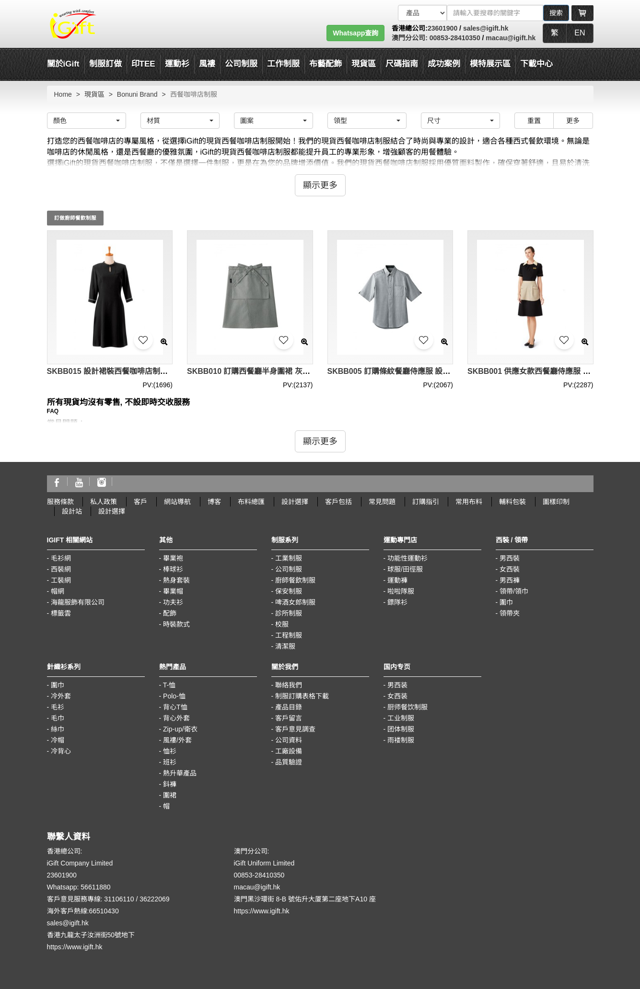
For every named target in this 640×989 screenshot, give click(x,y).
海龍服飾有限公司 (78, 602)
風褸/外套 (177, 740)
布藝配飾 (325, 63)
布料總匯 (251, 502)
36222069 (154, 899)
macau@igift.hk (510, 38)
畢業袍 (173, 558)
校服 (282, 624)
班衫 (169, 762)
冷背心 (61, 751)
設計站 (72, 511)
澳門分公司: (410, 38)
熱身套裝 (176, 580)
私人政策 (103, 502)
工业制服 (400, 718)
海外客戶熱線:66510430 (83, 911)
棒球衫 (173, 569)
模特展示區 (490, 63)
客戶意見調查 (295, 729)
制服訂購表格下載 (302, 696)
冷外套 (61, 696)
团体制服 (400, 729)
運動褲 (397, 580)
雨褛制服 (400, 740)
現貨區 (363, 63)
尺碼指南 (401, 63)
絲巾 (57, 729)
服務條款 (60, 502)
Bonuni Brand (137, 94)
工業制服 (288, 558)
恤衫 (169, 751)
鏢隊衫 (397, 602)
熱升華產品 (180, 773)
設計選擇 (294, 502)
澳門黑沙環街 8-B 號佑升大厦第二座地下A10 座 (305, 899)
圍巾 (506, 602)
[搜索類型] (422, 13)
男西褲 (510, 580)
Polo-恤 (174, 696)
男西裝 (510, 558)
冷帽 (57, 740)
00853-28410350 (454, 38)
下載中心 (536, 63)
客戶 (140, 502)
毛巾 (57, 718)
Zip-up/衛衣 (180, 729)
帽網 (57, 591)
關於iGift (63, 63)
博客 (214, 502)
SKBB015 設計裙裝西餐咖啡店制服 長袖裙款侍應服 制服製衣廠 (155, 371)
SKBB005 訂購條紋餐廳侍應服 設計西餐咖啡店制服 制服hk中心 (436, 371)
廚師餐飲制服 (295, 580)
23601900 (442, 28)
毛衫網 (61, 558)
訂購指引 (425, 502)
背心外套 (176, 718)
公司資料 (288, 740)
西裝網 (61, 569)
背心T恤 (175, 707)
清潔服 (285, 646)
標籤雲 (61, 613)
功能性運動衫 (407, 558)
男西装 (397, 685)
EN (579, 33)
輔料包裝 (512, 502)
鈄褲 (169, 784)
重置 (534, 120)
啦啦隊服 (400, 591)
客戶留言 (288, 718)
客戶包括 (338, 502)
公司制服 (288, 569)
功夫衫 (173, 602)
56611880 (95, 887)
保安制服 (288, 591)
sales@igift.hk (486, 28)
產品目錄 (288, 707)
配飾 (169, 613)
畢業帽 (173, 591)
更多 (573, 120)
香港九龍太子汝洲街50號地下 (91, 935)
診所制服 (288, 613)
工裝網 (61, 580)
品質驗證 (288, 762)
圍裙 (169, 795)
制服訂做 (105, 63)
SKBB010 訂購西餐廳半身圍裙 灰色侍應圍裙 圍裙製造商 (284, 371)
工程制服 (288, 635)
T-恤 (169, 685)
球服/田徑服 (405, 569)
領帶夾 (510, 613)
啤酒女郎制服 (295, 602)
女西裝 (510, 569)
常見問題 (382, 502)
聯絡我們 (288, 685)
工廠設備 (288, 751)
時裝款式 (176, 624)
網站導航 (177, 502)
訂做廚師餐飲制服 (75, 218)
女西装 (397, 696)
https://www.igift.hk (75, 947)
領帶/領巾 (514, 591)
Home (63, 94)
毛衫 (57, 707)
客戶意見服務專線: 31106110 (90, 899)
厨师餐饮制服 (407, 707)
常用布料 (468, 502)
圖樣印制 (556, 502)
